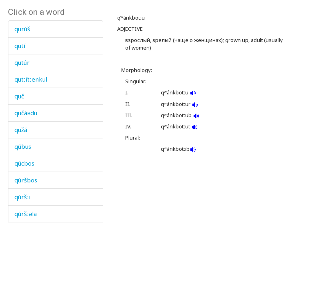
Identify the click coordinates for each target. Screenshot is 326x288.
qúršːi (22, 197)
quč (19, 96)
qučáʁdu (25, 113)
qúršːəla (25, 214)
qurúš (22, 29)
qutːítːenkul (30, 79)
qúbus (22, 146)
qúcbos (24, 163)
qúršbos (25, 180)
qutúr (22, 62)
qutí (19, 46)
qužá (20, 130)
